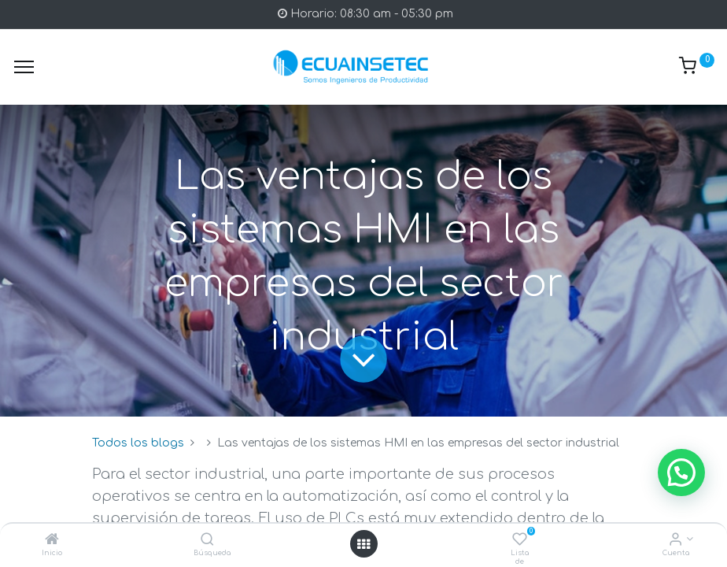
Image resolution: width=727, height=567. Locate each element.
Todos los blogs (138, 443)
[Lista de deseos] (519, 541)
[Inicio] (52, 541)
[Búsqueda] (207, 541)
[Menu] (24, 67)
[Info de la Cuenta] (675, 541)
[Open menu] (363, 544)
